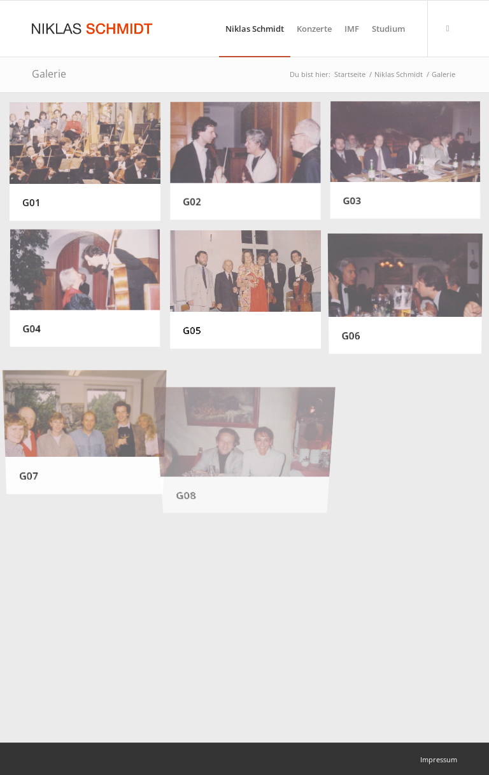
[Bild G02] (250, 166)
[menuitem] (254, 29)
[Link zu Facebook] (447, 28)
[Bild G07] (90, 423)
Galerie (49, 74)
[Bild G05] (250, 294)
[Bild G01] (90, 166)
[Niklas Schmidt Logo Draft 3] (93, 29)
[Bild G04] (90, 294)
